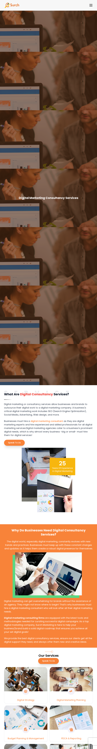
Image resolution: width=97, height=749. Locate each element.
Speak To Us (14, 442)
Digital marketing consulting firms (24, 617)
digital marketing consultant (47, 421)
